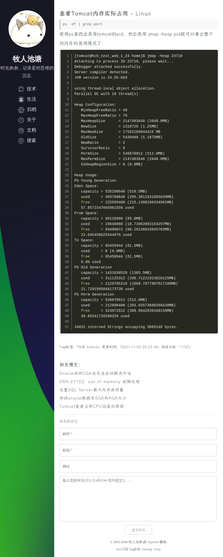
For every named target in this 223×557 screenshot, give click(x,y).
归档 (27, 109)
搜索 (27, 140)
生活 (27, 99)
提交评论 (138, 530)
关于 (27, 119)
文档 (27, 130)
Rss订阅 (122, 549)
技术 (27, 88)
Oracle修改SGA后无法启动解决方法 (95, 373)
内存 (81, 347)
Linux (143, 13)
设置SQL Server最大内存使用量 (91, 389)
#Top (157, 549)
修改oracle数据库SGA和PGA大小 (93, 398)
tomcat (92, 347)
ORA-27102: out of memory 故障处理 (99, 381)
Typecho (153, 542)
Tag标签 (134, 549)
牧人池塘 (135, 542)
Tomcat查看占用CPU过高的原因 (91, 406)
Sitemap (146, 549)
